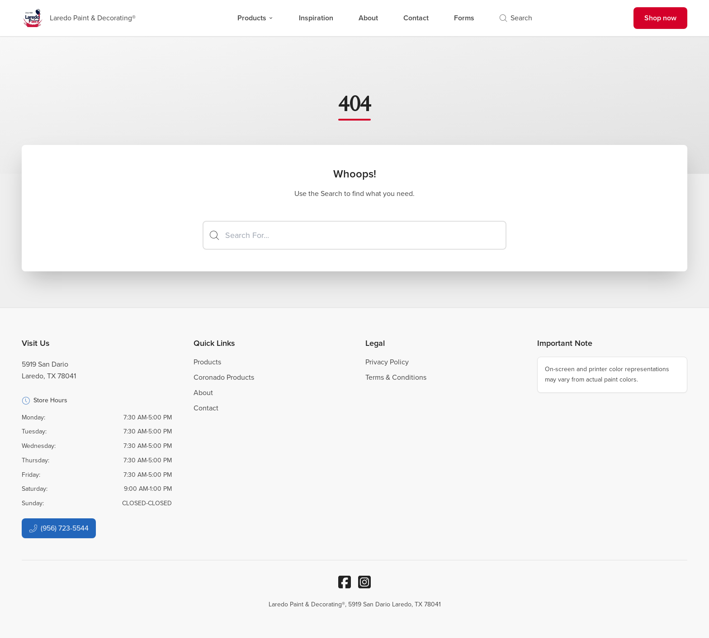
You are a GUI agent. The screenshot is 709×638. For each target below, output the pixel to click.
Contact (416, 18)
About (368, 18)
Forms (464, 18)
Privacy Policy (387, 362)
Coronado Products (224, 377)
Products (255, 18)
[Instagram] (364, 582)
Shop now (660, 18)
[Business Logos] (79, 18)
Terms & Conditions (395, 377)
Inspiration (316, 18)
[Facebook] (344, 582)
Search (516, 18)
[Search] (354, 235)
